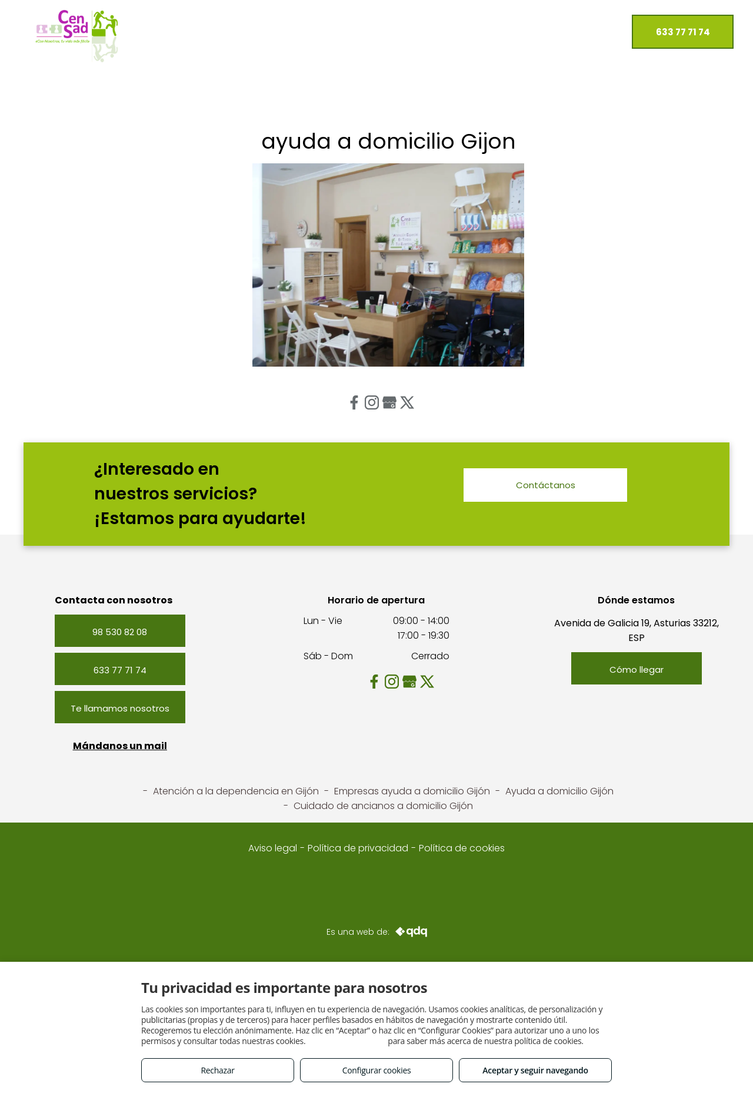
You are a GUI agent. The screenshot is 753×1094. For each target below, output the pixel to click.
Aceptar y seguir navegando (535, 1070)
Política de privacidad (358, 848)
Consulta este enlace (347, 1040)
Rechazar (217, 1070)
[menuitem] (166, 29)
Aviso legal (272, 848)
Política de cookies (462, 848)
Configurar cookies (376, 1070)
